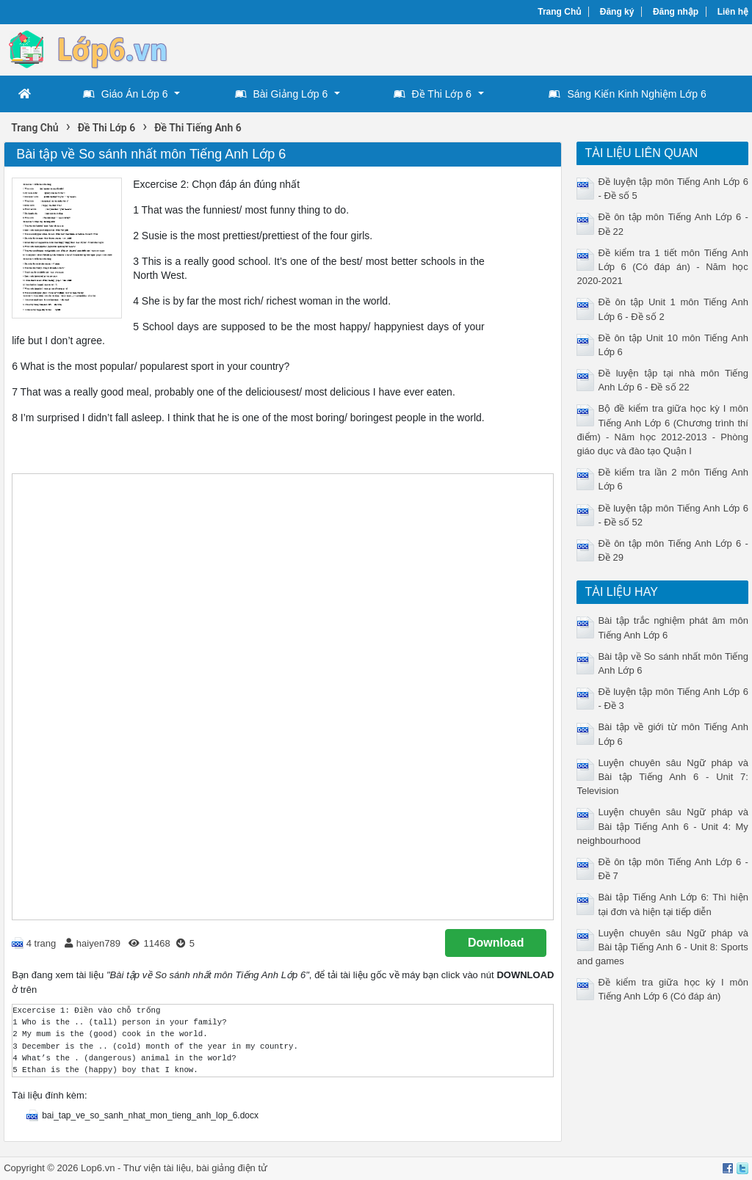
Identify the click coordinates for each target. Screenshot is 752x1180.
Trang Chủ (559, 12)
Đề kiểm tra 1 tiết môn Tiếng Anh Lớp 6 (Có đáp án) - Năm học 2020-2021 (662, 266)
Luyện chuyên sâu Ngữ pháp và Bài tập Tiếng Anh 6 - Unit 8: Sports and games (662, 947)
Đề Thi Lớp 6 (432, 94)
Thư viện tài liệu (157, 1167)
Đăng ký (617, 12)
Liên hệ (732, 12)
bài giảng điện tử (231, 1167)
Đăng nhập (675, 12)
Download (496, 942)
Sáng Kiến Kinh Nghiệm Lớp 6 (627, 94)
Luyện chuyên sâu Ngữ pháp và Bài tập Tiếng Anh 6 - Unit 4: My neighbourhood (662, 825)
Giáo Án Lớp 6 (125, 94)
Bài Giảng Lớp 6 (281, 94)
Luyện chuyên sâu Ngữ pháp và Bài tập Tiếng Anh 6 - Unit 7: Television (662, 776)
